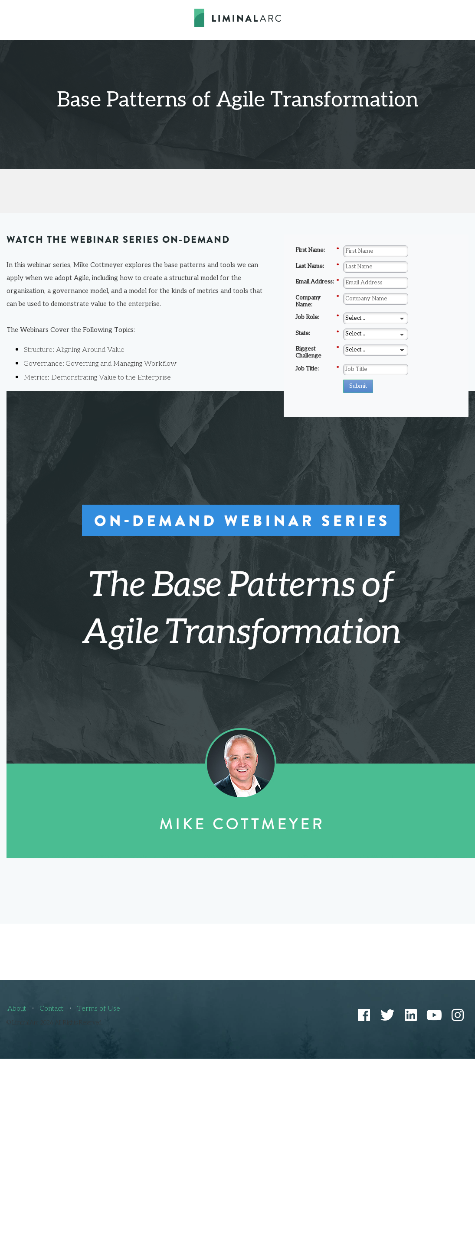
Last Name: (317, 266)
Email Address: (317, 282)
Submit (358, 386)
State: (317, 333)
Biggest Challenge (317, 352)
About (16, 1009)
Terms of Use (98, 1009)
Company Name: (317, 301)
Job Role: (317, 317)
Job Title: (317, 369)
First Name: (317, 250)
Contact (51, 1009)
